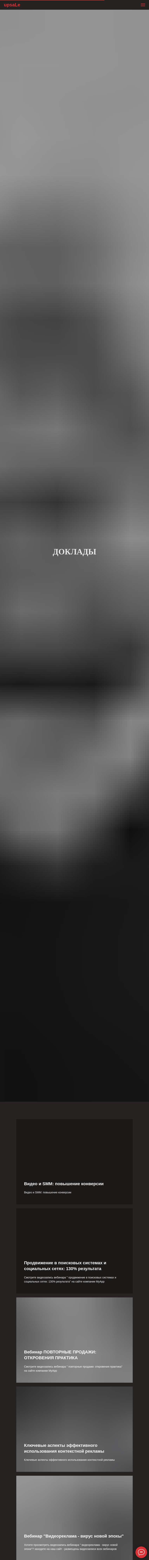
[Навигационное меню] (143, 4)
